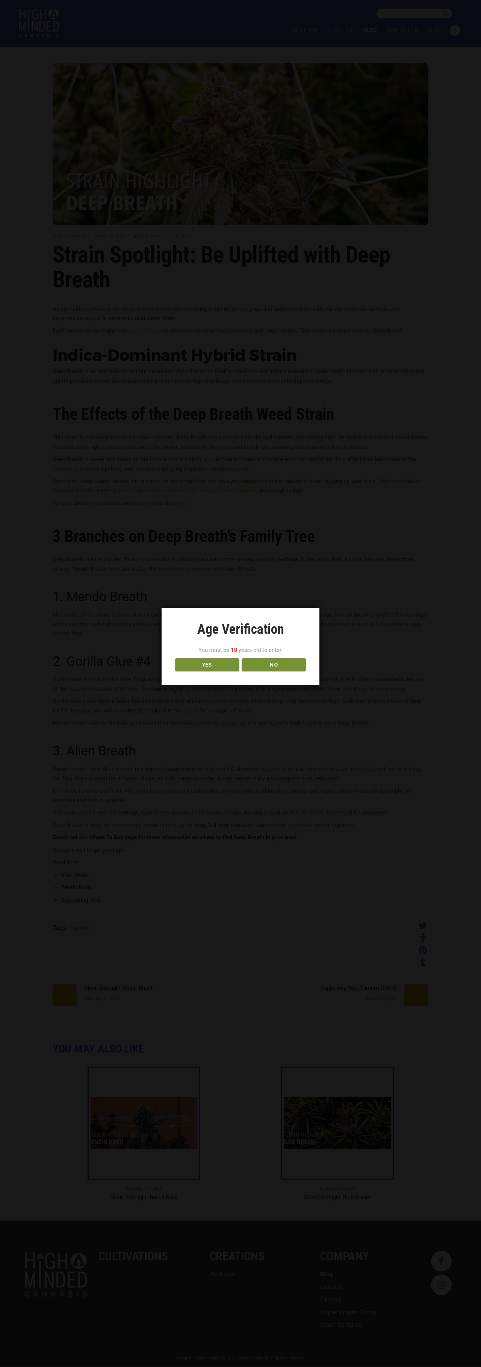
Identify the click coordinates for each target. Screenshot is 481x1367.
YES (207, 673)
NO (274, 673)
